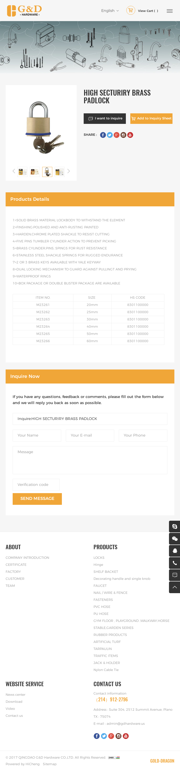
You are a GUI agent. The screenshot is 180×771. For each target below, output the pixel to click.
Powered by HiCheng (23, 764)
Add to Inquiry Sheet (154, 118)
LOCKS (99, 557)
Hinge (98, 565)
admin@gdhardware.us (126, 723)
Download (14, 701)
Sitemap (49, 764)
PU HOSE (101, 614)
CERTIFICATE (16, 565)
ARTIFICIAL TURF (107, 642)
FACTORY (13, 572)
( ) (142, 11)
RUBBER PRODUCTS (110, 635)
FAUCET (100, 586)
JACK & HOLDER (107, 663)
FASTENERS (103, 600)
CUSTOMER (15, 579)
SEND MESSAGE (37, 499)
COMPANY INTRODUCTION (27, 557)
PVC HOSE (102, 607)
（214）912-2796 (111, 699)
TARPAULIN (103, 649)
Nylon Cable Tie (106, 670)
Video (10, 708)
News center (15, 694)
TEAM (10, 586)
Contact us (14, 715)
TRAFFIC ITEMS (106, 656)
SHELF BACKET (106, 572)
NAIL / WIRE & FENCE (111, 593)
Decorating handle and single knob (122, 579)
